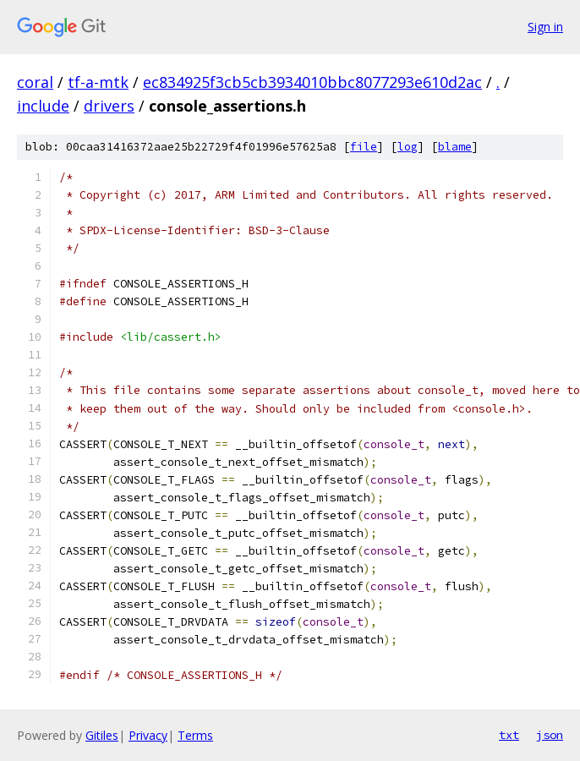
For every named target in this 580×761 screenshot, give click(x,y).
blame (455, 147)
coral (35, 82)
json (549, 734)
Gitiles (101, 735)
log (407, 147)
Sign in (545, 27)
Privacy (148, 735)
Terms (195, 735)
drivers (109, 106)
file (363, 147)
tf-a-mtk (98, 82)
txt (509, 734)
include (43, 106)
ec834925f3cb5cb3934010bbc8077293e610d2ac (312, 82)
